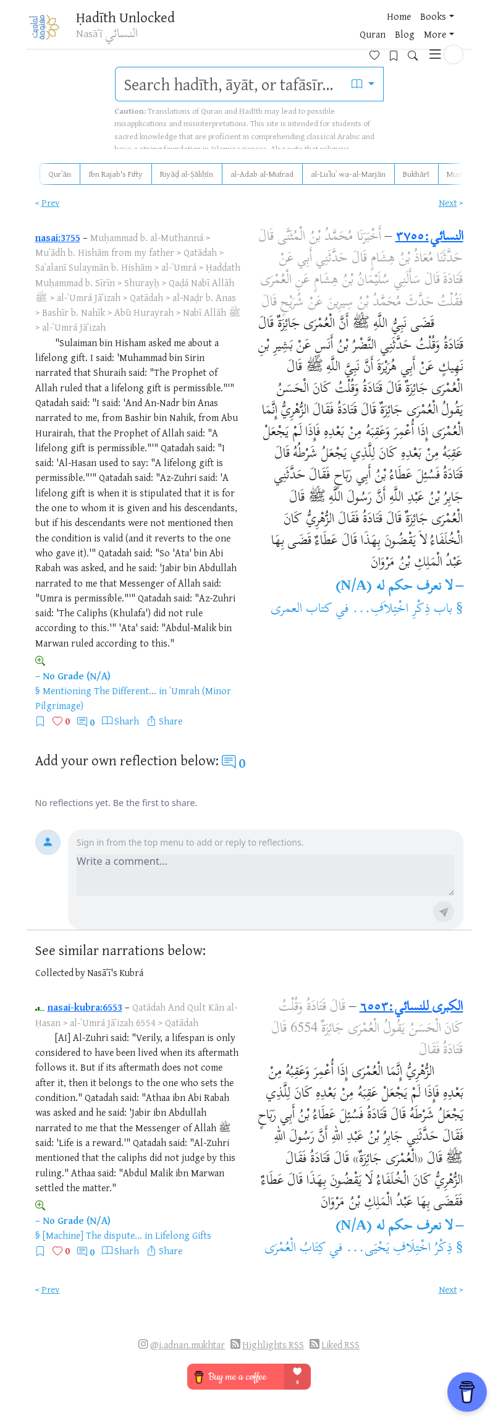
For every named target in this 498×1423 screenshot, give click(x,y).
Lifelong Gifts (183, 1235)
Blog (311, 30)
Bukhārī (416, 174)
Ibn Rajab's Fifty (115, 174)
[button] (453, 29)
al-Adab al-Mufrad (261, 174)
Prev (50, 202)
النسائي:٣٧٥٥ (429, 237)
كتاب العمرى (301, 609)
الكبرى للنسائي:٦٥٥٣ (411, 1007)
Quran (279, 30)
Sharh (126, 720)
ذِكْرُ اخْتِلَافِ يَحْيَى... (399, 1248)
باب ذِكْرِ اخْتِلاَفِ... (402, 609)
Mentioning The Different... (99, 690)
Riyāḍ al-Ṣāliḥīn (186, 174)
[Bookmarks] (398, 29)
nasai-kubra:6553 (85, 1007)
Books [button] (236, 30)
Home (202, 30)
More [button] (341, 30)
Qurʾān (59, 174)
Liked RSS (340, 1345)
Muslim (459, 174)
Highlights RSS (273, 1345)
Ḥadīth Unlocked (125, 18)
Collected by (60, 973)
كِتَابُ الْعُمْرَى (295, 1248)
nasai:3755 (57, 237)
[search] (229, 84)
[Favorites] (379, 29)
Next (448, 202)
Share (170, 720)
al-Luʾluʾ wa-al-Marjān (348, 174)
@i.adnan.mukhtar (187, 1345)
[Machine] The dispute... (92, 1235)
